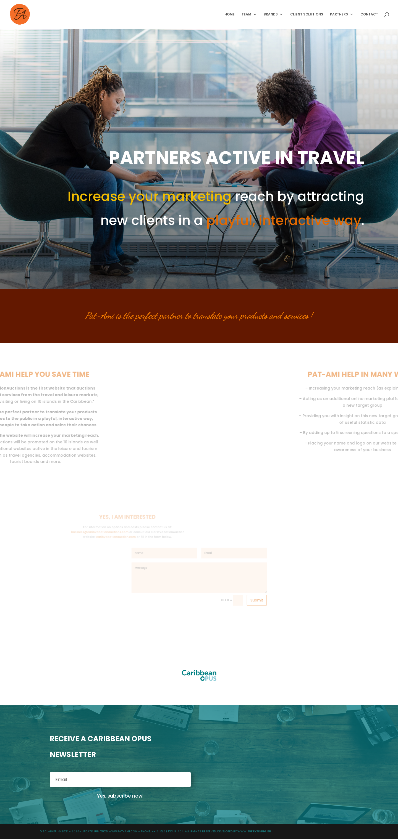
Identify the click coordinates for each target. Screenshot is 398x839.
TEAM (246, 14)
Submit (239, 588)
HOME (229, 14)
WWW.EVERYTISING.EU (254, 831)
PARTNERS (339, 14)
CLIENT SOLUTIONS (306, 14)
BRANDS (271, 14)
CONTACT (369, 14)
